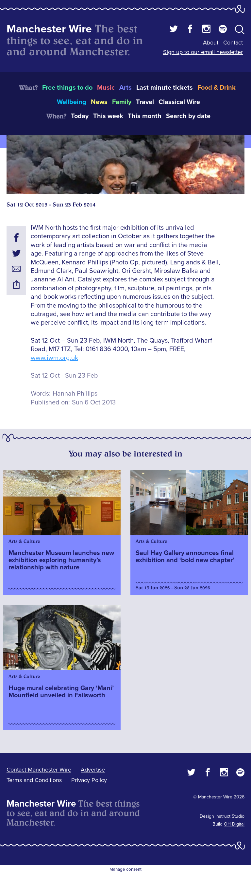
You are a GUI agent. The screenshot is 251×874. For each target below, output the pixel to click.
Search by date (188, 116)
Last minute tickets (164, 88)
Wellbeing (71, 102)
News (99, 102)
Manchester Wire (49, 29)
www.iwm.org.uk (54, 358)
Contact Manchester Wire (39, 769)
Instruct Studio (229, 816)
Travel (145, 102)
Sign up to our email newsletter (203, 52)
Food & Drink (216, 88)
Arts (125, 88)
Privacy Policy (89, 780)
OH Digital (234, 824)
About (210, 42)
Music (106, 88)
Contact (233, 42)
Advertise (93, 769)
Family (121, 102)
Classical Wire (179, 102)
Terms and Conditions (34, 780)
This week (108, 116)
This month (144, 116)
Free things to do (67, 88)
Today (80, 116)
